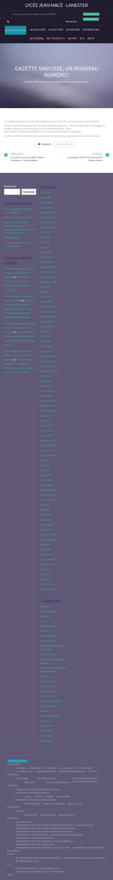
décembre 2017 (48, 559)
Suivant (97, 153)
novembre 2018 (48, 539)
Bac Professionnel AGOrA (27, 861)
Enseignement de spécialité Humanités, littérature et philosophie (45, 828)
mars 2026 (46, 197)
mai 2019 (45, 509)
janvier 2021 (47, 435)
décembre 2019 (48, 490)
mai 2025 (45, 242)
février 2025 (47, 257)
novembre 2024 (48, 272)
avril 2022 (46, 381)
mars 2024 (46, 296)
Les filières (46, 720)
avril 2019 (46, 514)
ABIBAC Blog (29, 782)
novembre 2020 (48, 445)
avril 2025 (46, 247)
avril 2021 (46, 420)
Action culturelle (64, 144)
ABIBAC (45, 606)
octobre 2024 (47, 276)
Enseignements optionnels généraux (32, 793)
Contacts (92, 771)
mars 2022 (46, 385)
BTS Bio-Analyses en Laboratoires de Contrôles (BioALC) (41, 871)
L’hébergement (35, 768)
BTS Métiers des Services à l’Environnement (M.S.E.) (38, 868)
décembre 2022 (48, 356)
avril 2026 (46, 192)
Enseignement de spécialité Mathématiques (35, 838)
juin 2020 (45, 460)
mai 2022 (45, 376)
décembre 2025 (48, 212)
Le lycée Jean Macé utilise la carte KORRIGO (35, 14)
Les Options (73, 29)
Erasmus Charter (49, 681)
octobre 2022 (47, 366)
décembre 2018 (48, 534)
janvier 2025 (47, 262)
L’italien (27, 796)
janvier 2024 (47, 306)
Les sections (56, 29)
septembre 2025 (49, 227)
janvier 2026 (47, 207)
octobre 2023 (47, 321)
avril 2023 (46, 341)
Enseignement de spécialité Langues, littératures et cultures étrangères (49, 835)
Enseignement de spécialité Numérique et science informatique (44, 841)
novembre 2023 (48, 316)
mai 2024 (45, 291)
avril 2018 (46, 549)
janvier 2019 (47, 529)
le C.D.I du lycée (66, 768)
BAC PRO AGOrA (50, 636)
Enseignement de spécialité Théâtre (89, 847)
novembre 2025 (48, 217)
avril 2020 (46, 470)
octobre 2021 (47, 405)
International (91, 29)
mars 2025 (46, 252)
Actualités (46, 616)
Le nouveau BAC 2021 (24, 822)
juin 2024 (45, 286)
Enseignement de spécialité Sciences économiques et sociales (44, 831)
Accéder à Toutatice (15, 30)
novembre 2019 (48, 494)
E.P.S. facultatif (63, 796)
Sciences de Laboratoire (54, 804)
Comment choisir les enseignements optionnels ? (38, 789)
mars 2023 (46, 346)
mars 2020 (46, 475)
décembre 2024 (48, 267)
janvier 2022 (47, 395)
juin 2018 (45, 544)
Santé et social (75, 804)
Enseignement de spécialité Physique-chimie (35, 844)
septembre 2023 (49, 326)
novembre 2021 (48, 400)
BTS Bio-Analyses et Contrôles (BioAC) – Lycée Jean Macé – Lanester (19, 272)
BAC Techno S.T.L (56, 38)
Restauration (47, 740)
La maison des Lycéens (52, 701)
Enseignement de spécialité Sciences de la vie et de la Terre (43, 847)
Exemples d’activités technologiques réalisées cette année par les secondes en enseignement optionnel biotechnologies (19, 308)
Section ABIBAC (12, 237)
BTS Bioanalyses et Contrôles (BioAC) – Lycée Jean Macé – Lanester (19, 355)
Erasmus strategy (49, 691)
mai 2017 (45, 574)
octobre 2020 (47, 450)
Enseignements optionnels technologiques (36, 800)
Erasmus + (46, 676)
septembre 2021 (49, 410)
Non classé (46, 735)
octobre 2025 (47, 222)
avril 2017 (46, 579)
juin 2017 (45, 569)
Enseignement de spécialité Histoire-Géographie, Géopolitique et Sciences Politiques (55, 825)
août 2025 (46, 232)
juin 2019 (45, 504)
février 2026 (47, 202)
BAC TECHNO (48, 654)
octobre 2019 (47, 499)
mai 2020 (45, 465)
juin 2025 (45, 237)
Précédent (17, 153)
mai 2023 (45, 336)
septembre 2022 (49, 371)
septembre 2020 (49, 455)
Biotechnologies (32, 804)
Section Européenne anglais (85, 778)
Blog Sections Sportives (58, 782)
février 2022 (47, 390)
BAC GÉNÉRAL (37, 38)
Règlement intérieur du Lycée (72, 771)
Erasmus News (48, 686)
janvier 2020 (47, 485)
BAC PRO (72, 38)
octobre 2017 (47, 564)
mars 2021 (46, 425)
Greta (90, 38)
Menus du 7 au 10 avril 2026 (18, 217)
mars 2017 (46, 584)
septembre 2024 (49, 281)
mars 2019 (46, 519)
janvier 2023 (47, 351)
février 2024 (47, 301)
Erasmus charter (48, 815)
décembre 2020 (48, 440)
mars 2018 (46, 554)
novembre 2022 (48, 361)
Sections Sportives (46, 778)
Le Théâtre (49, 796)
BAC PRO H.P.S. (49, 641)
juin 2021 (45, 415)
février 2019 (47, 524)
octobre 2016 (47, 589)
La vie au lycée (38, 29)
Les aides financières (51, 715)
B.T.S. (82, 38)
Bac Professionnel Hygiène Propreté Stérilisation (38, 858)
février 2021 (47, 430)
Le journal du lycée (24, 771)
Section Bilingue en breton (84, 781)
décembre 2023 (48, 311)
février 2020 (47, 480)
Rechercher (10, 186)
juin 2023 (45, 331)
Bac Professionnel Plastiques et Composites (84, 858)
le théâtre (45, 710)
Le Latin (37, 796)
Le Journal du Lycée (50, 706)
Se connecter (91, 14)
